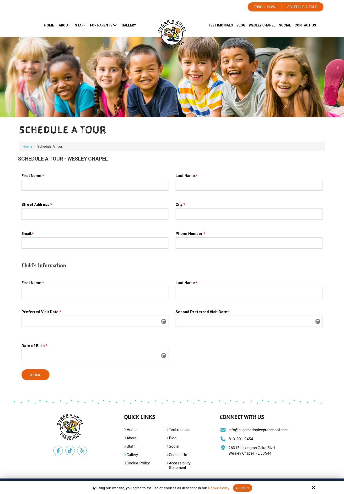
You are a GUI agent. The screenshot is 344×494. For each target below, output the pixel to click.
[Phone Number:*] (249, 243)
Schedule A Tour (302, 7)
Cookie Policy (218, 488)
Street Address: (37, 204)
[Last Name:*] (249, 185)
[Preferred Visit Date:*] (95, 321)
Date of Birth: (34, 345)
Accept (242, 488)
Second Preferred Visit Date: (203, 312)
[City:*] (249, 214)
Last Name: (187, 175)
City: (180, 204)
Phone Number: (190, 233)
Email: (28, 233)
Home (27, 146)
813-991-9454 (241, 439)
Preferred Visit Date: (41, 312)
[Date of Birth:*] (95, 355)
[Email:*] (95, 243)
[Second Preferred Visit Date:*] (249, 321)
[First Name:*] (95, 185)
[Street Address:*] (95, 214)
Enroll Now (264, 7)
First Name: (33, 175)
